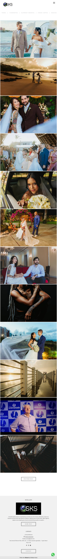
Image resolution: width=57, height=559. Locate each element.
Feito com (28, 557)
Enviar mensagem (29, 536)
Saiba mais (28, 524)
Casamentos (14, 12)
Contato (28, 551)
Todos (4, 12)
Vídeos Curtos (43, 12)
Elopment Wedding (27, 12)
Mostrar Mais (28, 478)
